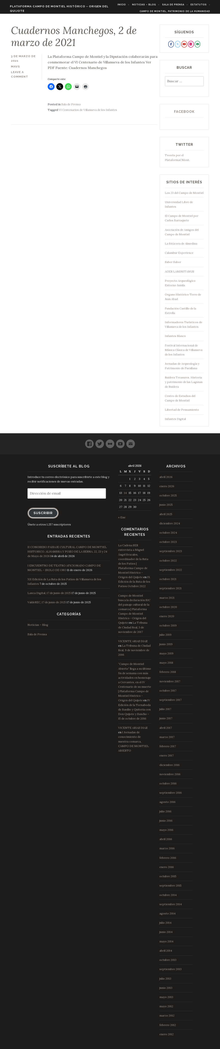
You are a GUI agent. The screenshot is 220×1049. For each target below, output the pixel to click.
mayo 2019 (166, 656)
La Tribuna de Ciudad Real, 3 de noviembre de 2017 (132, 630)
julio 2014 (165, 925)
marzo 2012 (166, 1018)
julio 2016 (165, 814)
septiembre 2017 (170, 702)
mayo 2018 (166, 665)
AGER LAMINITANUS (179, 274)
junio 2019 (166, 647)
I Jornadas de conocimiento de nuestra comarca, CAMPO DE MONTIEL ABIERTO (133, 744)
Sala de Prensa (178, 4)
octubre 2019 (168, 628)
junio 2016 (166, 823)
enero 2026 (166, 489)
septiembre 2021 (170, 591)
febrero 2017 (167, 749)
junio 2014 (166, 935)
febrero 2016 (167, 860)
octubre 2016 (168, 786)
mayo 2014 (166, 944)
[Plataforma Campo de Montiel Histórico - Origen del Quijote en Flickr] (191, 47)
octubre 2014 (168, 897)
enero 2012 (166, 1037)
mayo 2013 (166, 1000)
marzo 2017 (166, 740)
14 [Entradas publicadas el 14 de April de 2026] (125, 496)
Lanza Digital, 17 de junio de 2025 (49, 596)
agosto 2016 (167, 805)
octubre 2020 (168, 610)
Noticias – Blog (148, 4)
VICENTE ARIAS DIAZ (133, 644)
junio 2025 (166, 507)
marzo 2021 (166, 600)
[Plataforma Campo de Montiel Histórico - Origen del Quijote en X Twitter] (177, 47)
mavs (15, 69)
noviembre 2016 (169, 777)
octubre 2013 (167, 963)
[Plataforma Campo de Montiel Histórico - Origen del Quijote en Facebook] (171, 47)
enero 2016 (166, 870)
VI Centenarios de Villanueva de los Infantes (88, 113)
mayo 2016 (166, 833)
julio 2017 (165, 712)
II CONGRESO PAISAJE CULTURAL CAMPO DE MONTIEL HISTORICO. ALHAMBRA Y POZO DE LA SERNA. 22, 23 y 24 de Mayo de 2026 (67, 554)
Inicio (126, 4)
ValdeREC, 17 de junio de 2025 (47, 605)
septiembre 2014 (170, 907)
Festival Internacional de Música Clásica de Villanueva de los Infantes (183, 352)
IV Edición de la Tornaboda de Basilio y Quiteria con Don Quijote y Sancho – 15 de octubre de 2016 (134, 712)
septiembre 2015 (170, 888)
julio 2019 (165, 637)
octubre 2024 (168, 535)
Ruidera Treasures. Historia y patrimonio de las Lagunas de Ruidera (184, 384)
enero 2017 (166, 758)
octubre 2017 (167, 693)
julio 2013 (165, 981)
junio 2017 (165, 721)
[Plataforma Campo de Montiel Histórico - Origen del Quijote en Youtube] (184, 47)
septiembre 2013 (170, 972)
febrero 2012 (167, 1027)
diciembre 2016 (169, 767)
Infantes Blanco (175, 339)
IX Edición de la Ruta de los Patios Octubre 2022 (134, 584)
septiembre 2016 (170, 795)
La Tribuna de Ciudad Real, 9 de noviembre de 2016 (134, 653)
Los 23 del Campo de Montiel (184, 196)
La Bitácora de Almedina (181, 246)
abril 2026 (166, 480)
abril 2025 (165, 517)
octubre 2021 (167, 582)
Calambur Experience (179, 255)
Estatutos (203, 4)
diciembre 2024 (169, 526)
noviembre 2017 (169, 684)
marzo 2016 (167, 851)
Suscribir (43, 516)
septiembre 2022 (170, 572)
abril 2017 (165, 730)
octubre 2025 (168, 498)
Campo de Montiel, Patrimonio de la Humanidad (179, 11)
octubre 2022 (168, 563)
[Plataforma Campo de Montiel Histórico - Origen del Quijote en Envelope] (197, 47)
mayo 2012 (166, 1009)
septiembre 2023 (170, 554)
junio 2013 (165, 990)
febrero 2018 (167, 675)
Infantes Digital (175, 422)
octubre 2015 (167, 879)
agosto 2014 (167, 916)
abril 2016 (165, 842)
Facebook (184, 114)
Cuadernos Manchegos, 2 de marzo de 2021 (74, 39)
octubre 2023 (168, 545)
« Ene (121, 520)
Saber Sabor (173, 265)
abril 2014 (165, 953)
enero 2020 (166, 619)
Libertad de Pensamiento (182, 412)
